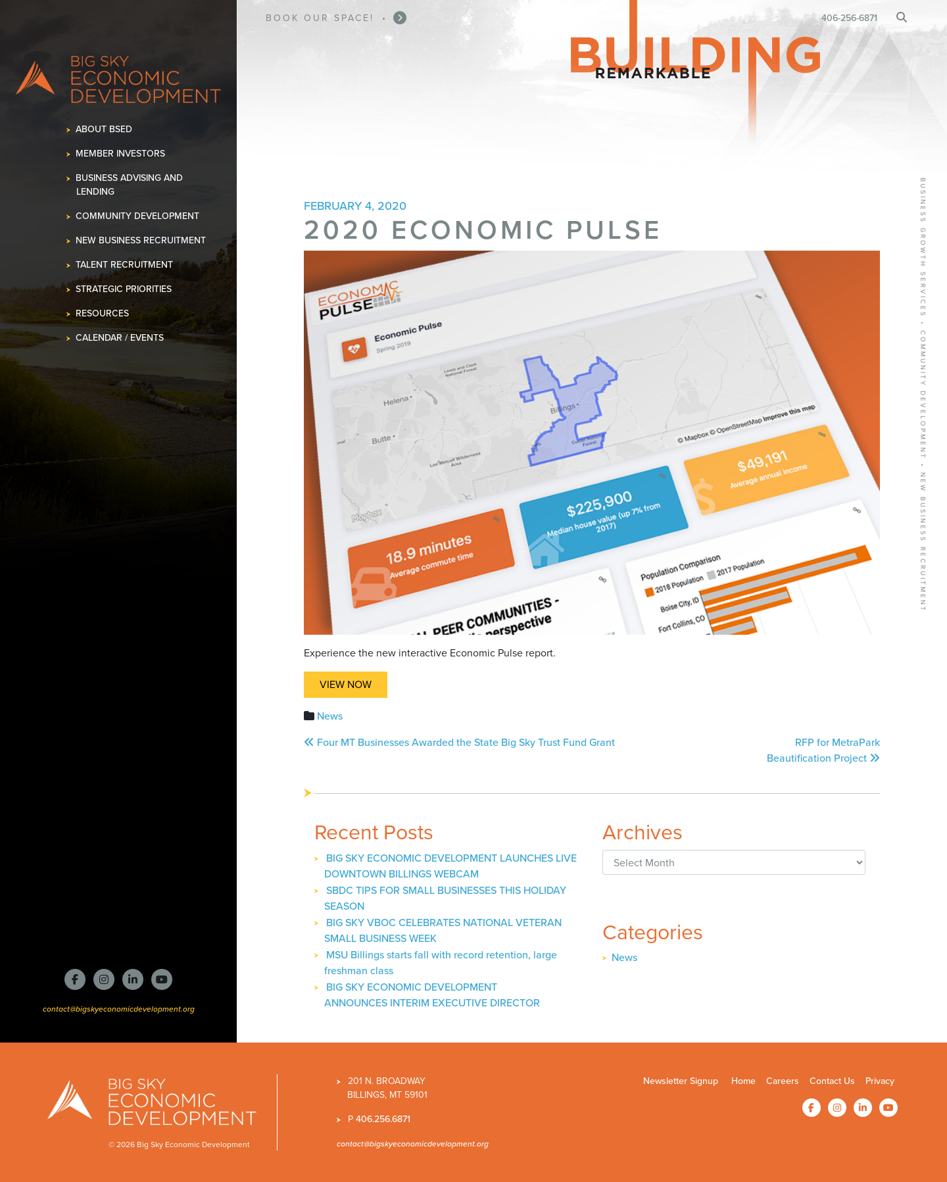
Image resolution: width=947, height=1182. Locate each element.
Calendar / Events (120, 338)
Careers (782, 1081)
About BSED (104, 129)
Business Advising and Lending (129, 185)
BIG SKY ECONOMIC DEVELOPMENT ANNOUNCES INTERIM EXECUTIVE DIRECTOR (432, 994)
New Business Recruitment (141, 240)
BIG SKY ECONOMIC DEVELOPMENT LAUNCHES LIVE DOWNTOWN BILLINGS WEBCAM (450, 865)
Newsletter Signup (680, 1081)
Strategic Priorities (124, 289)
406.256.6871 (383, 1119)
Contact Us (832, 1081)
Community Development (137, 216)
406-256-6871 (849, 18)
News (330, 716)
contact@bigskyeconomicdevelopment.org (119, 1008)
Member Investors (120, 153)
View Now (346, 684)
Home (743, 1081)
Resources (102, 313)
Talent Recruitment (124, 265)
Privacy (879, 1081)
